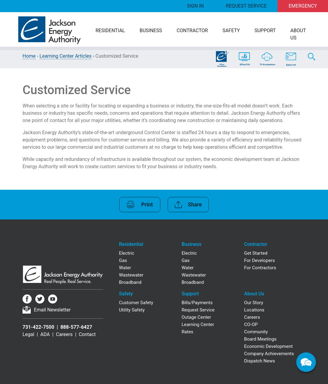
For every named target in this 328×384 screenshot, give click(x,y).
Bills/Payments (197, 302)
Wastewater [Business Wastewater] (194, 275)
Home (29, 56)
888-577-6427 (76, 327)
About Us (298, 34)
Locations (254, 310)
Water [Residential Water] (125, 267)
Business (151, 30)
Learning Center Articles (66, 56)
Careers (64, 334)
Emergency (303, 6)
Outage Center (196, 317)
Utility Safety (132, 310)
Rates (187, 332)
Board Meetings (260, 339)
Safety (231, 30)
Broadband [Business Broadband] (193, 282)
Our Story (253, 302)
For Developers (259, 260)
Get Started (255, 253)
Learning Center (198, 324)
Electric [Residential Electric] (126, 253)
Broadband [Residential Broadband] (130, 282)
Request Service (246, 6)
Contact (87, 334)
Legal (28, 334)
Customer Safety (136, 302)
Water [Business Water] (188, 267)
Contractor (192, 30)
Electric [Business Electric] (189, 253)
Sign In (195, 6)
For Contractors (260, 267)
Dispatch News (259, 361)
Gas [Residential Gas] (123, 260)
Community (256, 332)
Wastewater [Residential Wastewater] (131, 275)
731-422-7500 (38, 327)
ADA (45, 334)
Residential (110, 30)
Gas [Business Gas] (186, 260)
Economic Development (268, 346)
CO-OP (251, 324)
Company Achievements (269, 353)
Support (265, 30)
